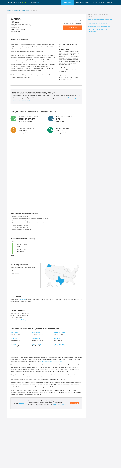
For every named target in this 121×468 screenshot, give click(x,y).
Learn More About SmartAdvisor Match (100, 19)
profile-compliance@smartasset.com (51, 361)
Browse (9, 10)
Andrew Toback (36, 344)
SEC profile (23, 299)
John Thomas (14, 332)
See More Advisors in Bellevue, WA (99, 26)
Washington (17, 10)
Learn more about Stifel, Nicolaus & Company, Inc (63, 345)
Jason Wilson (57, 338)
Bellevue (25, 10)
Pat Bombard (14, 344)
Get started (74, 403)
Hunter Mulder (36, 338)
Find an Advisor (72, 27)
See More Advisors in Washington (99, 23)
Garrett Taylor (14, 338)
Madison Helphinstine (60, 332)
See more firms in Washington (19, 320)
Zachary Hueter (36, 332)
